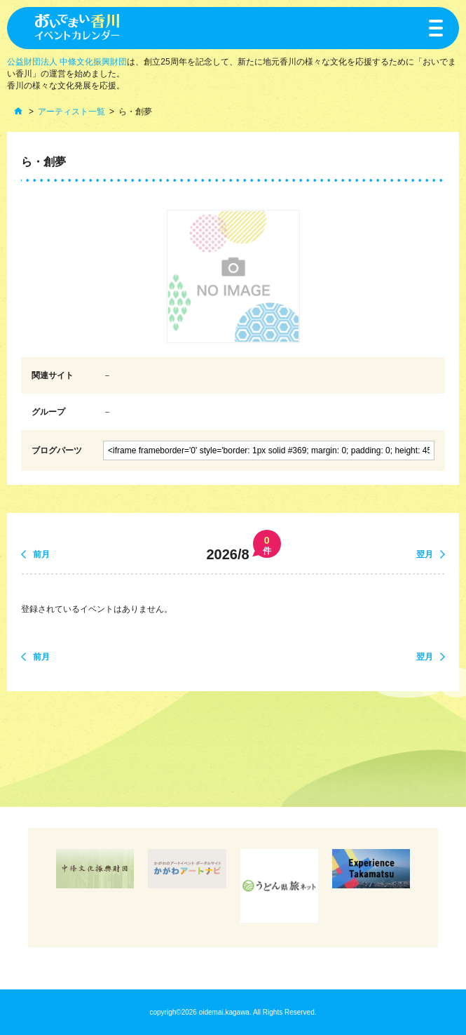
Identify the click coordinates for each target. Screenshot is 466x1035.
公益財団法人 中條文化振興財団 (67, 62)
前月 (41, 554)
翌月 (424, 554)
